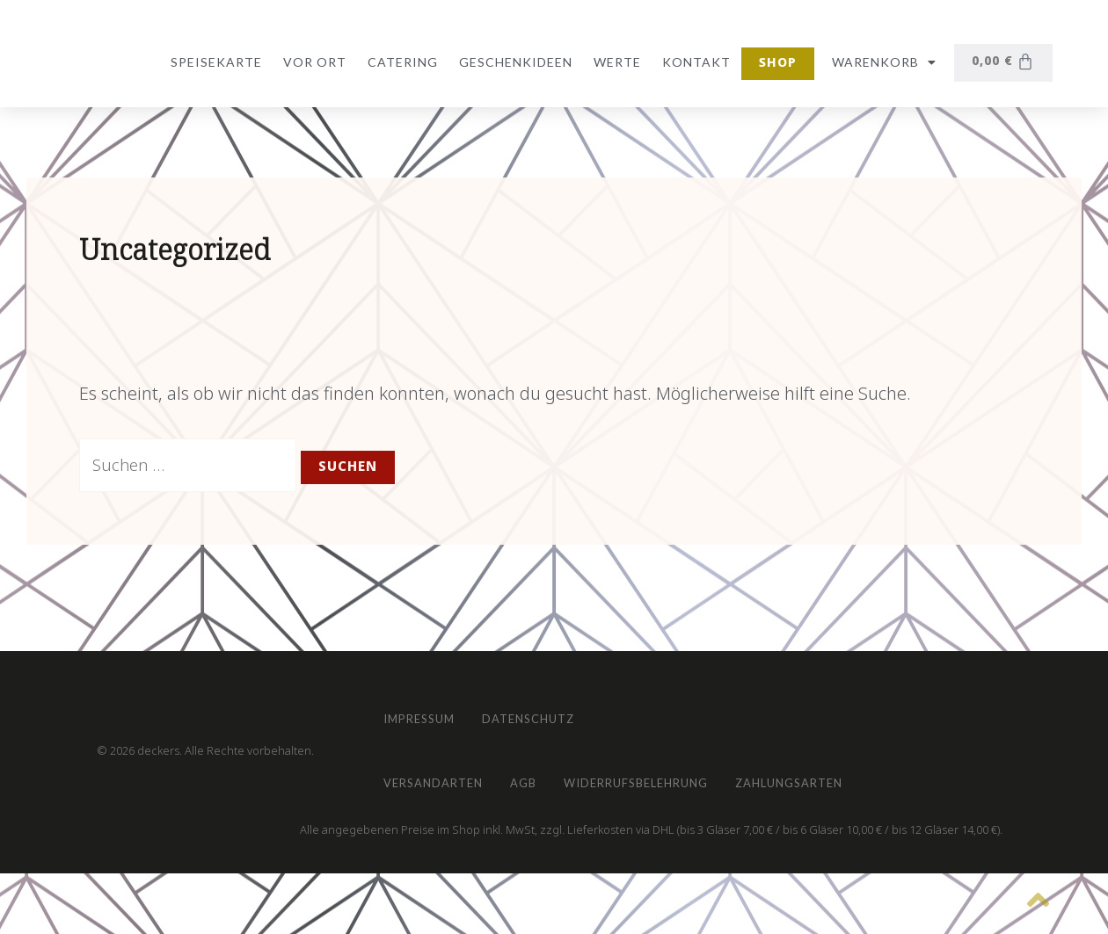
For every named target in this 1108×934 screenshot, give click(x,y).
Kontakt (693, 61)
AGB (552, 774)
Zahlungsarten (865, 774)
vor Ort (311, 61)
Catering (399, 61)
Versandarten (443, 774)
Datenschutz (558, 693)
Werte (614, 61)
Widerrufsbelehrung (687, 774)
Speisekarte (213, 61)
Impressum (428, 693)
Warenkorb (880, 62)
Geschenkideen (512, 61)
